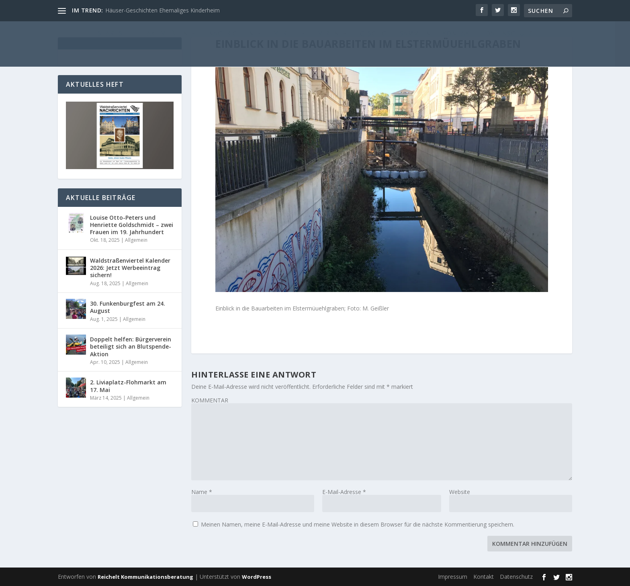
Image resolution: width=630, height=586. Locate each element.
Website (459, 492)
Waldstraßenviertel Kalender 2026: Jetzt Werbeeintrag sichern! (130, 268)
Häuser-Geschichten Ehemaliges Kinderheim (162, 10)
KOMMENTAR (209, 400)
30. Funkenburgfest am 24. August (127, 307)
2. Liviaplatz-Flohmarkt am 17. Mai (128, 385)
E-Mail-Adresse (344, 492)
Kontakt (483, 576)
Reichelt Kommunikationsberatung (145, 576)
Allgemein (136, 240)
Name (201, 492)
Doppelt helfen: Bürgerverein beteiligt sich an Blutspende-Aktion (130, 346)
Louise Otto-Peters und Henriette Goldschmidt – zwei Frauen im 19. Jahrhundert (131, 225)
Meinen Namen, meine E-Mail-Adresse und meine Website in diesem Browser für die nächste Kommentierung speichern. (357, 524)
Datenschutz (516, 576)
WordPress (256, 576)
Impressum (452, 576)
